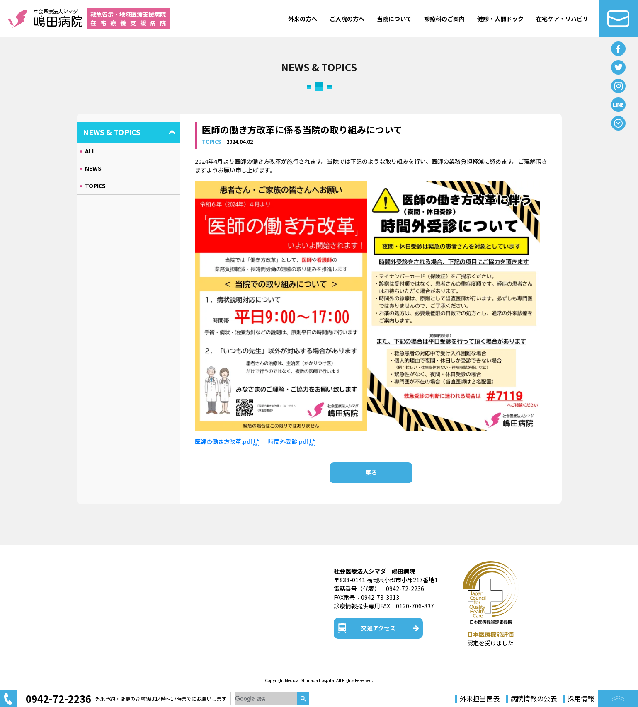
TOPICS (95, 186)
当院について (394, 19)
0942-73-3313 (380, 597)
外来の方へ (302, 19)
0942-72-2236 (405, 588)
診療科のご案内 (444, 19)
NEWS (93, 168)
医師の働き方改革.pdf (227, 441)
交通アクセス (378, 628)
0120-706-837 (415, 606)
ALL (90, 151)
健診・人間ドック (500, 19)
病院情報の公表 (533, 699)
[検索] (266, 698)
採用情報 (581, 699)
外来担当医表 (480, 699)
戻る (371, 472)
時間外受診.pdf (292, 441)
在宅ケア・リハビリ (562, 19)
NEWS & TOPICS (112, 131)
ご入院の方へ (347, 19)
